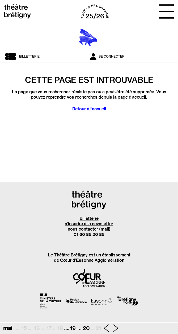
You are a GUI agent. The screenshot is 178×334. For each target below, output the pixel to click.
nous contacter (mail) (89, 229)
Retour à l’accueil (89, 108)
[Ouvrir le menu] (166, 11)
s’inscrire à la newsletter (89, 223)
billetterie (89, 218)
